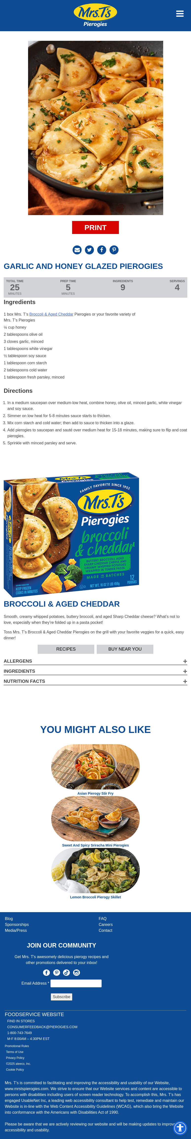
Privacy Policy (15, 1058)
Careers (106, 924)
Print (95, 227)
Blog (9, 919)
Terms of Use (14, 1052)
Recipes (66, 649)
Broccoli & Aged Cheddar (51, 314)
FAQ (103, 919)
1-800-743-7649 (19, 1033)
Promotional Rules (17, 1046)
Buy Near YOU (125, 649)
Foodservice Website (34, 1014)
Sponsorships (17, 924)
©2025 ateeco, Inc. (18, 1064)
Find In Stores (21, 1021)
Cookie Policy (15, 1069)
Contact (105, 930)
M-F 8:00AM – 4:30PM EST (28, 1039)
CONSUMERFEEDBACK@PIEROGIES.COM (42, 1027)
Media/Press (16, 930)
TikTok (66, 972)
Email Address (35, 983)
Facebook (46, 972)
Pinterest (56, 972)
